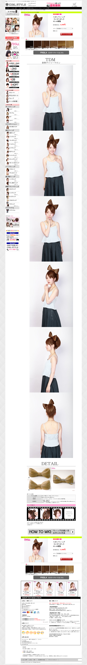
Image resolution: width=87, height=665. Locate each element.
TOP (21, 9)
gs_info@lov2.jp (25, 644)
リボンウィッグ (26, 9)
